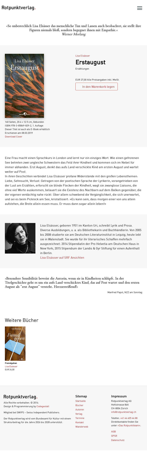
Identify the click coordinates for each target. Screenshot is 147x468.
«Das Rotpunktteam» (129, 425)
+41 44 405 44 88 (128, 418)
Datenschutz (117, 440)
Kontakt (79, 422)
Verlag (78, 413)
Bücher (79, 405)
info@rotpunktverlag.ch (123, 411)
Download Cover (13, 136)
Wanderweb (81, 426)
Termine (79, 418)
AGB (113, 431)
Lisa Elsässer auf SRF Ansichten (62, 257)
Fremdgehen (11, 363)
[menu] (139, 9)
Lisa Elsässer (82, 55)
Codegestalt (42, 406)
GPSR (114, 435)
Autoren (79, 409)
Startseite (80, 400)
